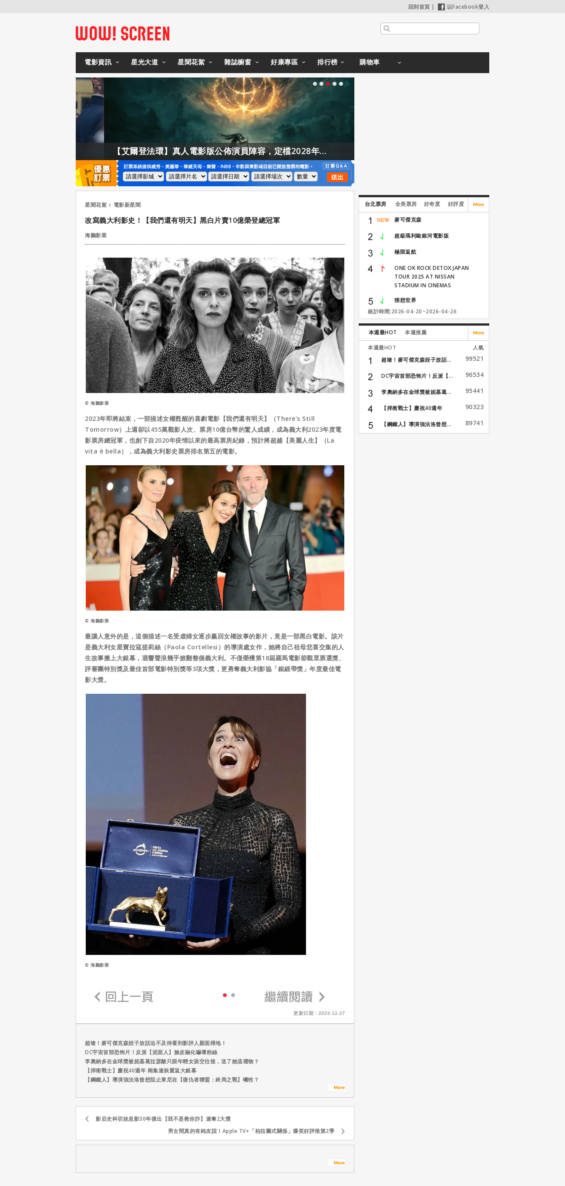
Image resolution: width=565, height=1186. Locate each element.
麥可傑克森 (408, 219)
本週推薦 (416, 332)
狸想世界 (405, 300)
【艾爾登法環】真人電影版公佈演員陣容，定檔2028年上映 (241, 151)
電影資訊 (97, 61)
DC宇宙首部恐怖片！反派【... (417, 376)
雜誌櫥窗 (237, 61)
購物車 (370, 61)
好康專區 (284, 61)
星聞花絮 (191, 61)
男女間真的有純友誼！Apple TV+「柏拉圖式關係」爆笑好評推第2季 (251, 1131)
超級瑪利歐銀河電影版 (421, 235)
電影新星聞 (127, 204)
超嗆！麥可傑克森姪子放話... (416, 359)
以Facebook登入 (464, 6)
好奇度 (432, 204)
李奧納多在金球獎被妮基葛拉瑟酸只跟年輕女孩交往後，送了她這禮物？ (172, 1061)
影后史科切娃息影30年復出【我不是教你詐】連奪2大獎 (163, 1118)
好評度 (456, 204)
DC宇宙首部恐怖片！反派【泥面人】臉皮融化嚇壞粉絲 (151, 1052)
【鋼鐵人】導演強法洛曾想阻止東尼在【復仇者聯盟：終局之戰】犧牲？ (172, 1079)
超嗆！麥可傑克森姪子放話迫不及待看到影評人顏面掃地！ (155, 1043)
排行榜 (327, 61)
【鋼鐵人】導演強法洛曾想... (416, 424)
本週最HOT (383, 332)
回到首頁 (419, 6)
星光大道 (144, 61)
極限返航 (405, 251)
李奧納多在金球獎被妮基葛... (416, 392)
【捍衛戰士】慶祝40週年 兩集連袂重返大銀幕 (140, 1070)
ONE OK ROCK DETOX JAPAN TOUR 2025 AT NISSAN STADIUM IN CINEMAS (431, 276)
